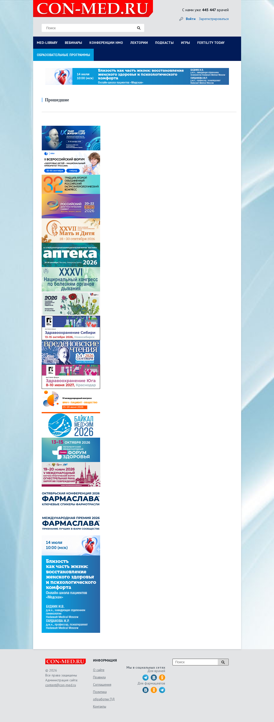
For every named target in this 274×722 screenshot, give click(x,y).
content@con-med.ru (60, 685)
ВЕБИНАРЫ (73, 42)
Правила (99, 677)
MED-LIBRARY (47, 42)
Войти (191, 18)
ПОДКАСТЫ (164, 42)
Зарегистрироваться (214, 19)
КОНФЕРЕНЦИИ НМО (106, 42)
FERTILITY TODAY (211, 42)
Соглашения (102, 684)
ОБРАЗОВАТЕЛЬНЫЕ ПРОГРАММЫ (63, 55)
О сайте (98, 670)
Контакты (99, 706)
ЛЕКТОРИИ (139, 42)
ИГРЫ (185, 42)
